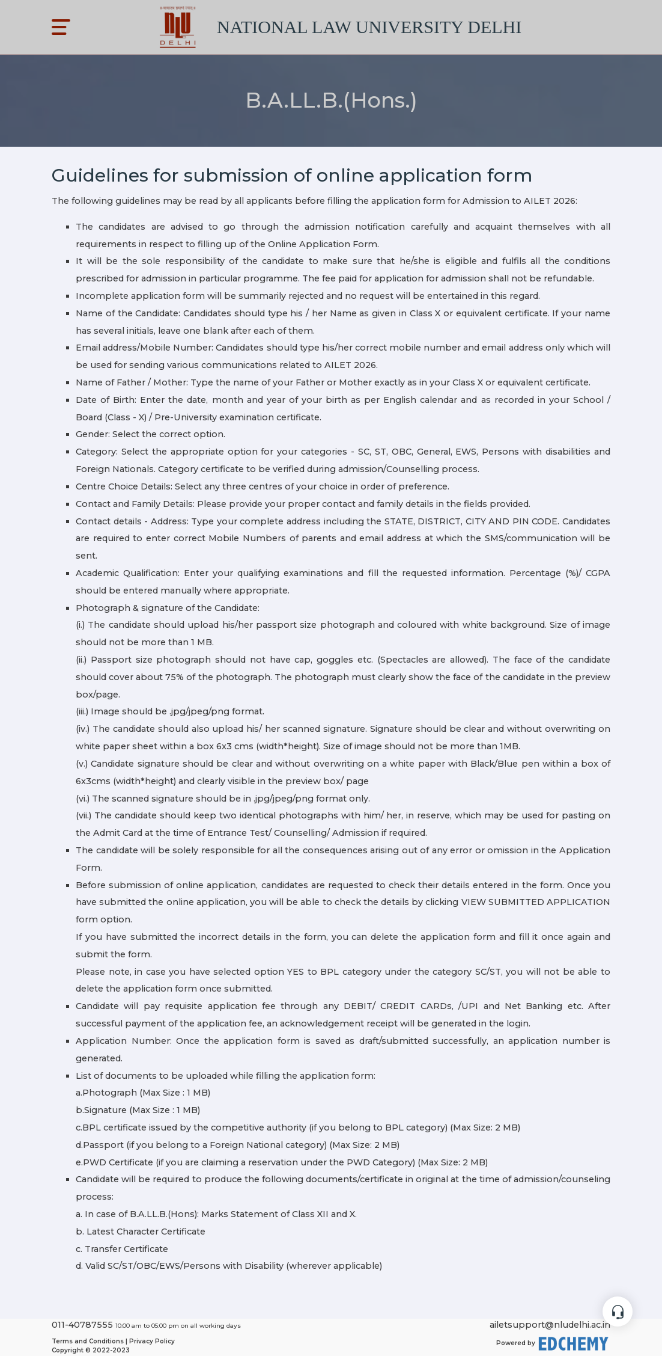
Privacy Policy (152, 1341)
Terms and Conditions (88, 1341)
